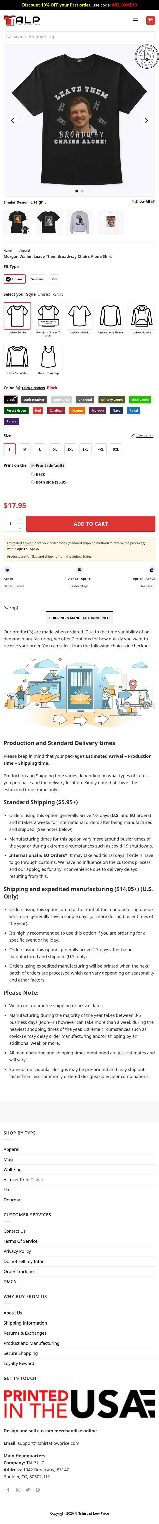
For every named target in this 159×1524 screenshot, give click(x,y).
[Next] (146, 120)
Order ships (79, 586)
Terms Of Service (20, 1241)
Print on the (15, 465)
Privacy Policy (17, 1251)
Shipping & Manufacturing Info (79, 618)
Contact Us (15, 1231)
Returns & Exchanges (25, 1333)
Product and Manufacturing (32, 1343)
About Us (13, 1313)
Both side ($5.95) (49, 482)
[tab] (79, 617)
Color (24, 387)
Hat (7, 1189)
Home (8, 250)
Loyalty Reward (19, 1363)
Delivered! (147, 586)
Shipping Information (25, 1323)
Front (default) (47, 465)
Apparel (24, 250)
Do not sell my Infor (24, 1261)
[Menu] (135, 20)
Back (38, 474)
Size (78, 435)
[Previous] (12, 120)
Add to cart (91, 523)
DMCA (10, 1281)
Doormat (13, 1200)
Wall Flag (13, 1169)
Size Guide (144, 435)
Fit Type (11, 266)
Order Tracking (19, 1271)
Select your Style (20, 294)
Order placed (14, 586)
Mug (8, 1159)
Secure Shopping (21, 1353)
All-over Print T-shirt (24, 1179)
